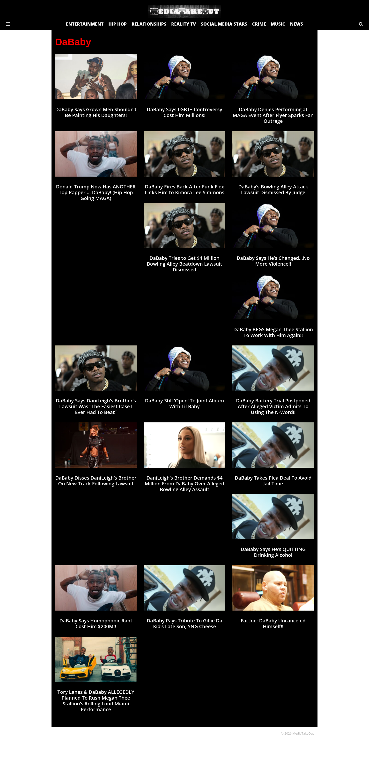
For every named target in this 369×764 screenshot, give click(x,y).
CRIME (259, 24)
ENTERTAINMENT (85, 24)
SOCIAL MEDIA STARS (224, 24)
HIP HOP (117, 24)
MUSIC (278, 24)
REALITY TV (183, 24)
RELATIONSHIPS (149, 24)
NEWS (296, 24)
